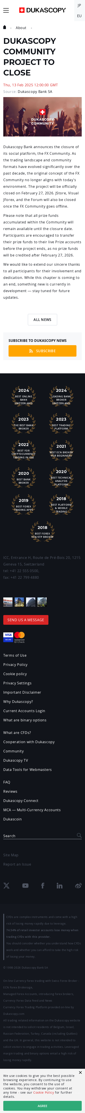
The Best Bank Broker (23, 423)
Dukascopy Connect (21, 800)
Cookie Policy (43, 1092)
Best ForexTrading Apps (23, 504)
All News (42, 319)
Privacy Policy (15, 664)
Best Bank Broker (23, 477)
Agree (42, 1106)
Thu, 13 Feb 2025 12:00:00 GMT (30, 85)
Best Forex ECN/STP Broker (42, 531)
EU (79, 15)
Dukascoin (12, 819)
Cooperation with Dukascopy (29, 741)
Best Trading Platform (61, 423)
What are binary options (25, 720)
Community (13, 751)
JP (79, 5)
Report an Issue (17, 864)
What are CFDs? (17, 732)
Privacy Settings (17, 683)
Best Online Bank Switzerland (23, 396)
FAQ (6, 782)
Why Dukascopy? (18, 701)
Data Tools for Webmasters (27, 769)
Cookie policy (15, 673)
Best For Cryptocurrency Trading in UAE (23, 450)
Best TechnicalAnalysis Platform (61, 477)
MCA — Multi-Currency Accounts (32, 809)
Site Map (11, 855)
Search (9, 835)
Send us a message (25, 619)
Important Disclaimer (22, 692)
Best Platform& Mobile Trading (61, 504)
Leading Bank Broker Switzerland (61, 396)
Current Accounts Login (24, 710)
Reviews (10, 791)
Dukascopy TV (15, 760)
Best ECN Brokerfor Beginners (61, 450)
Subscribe (42, 350)
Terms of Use (15, 655)
